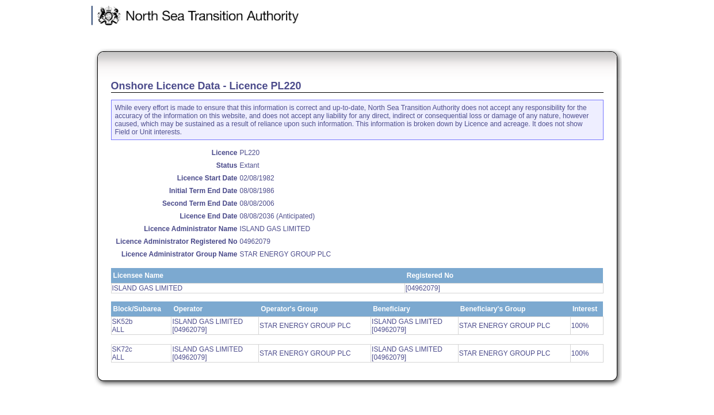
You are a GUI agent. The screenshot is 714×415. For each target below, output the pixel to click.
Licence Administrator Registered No (177, 241)
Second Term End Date (199, 203)
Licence (225, 153)
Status (227, 165)
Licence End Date (208, 216)
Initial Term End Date (203, 191)
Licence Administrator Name (190, 229)
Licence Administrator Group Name (179, 254)
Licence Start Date (207, 178)
